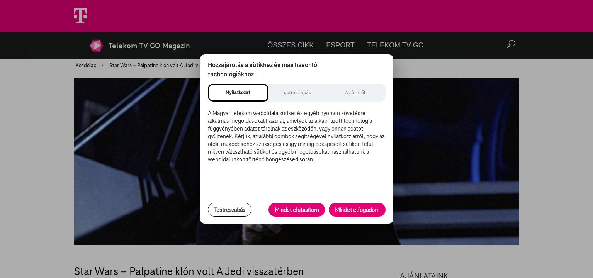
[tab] (238, 92)
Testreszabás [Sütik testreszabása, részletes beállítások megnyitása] (229, 210)
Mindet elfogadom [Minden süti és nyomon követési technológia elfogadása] (357, 210)
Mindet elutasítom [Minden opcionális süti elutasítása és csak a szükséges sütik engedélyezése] (297, 210)
